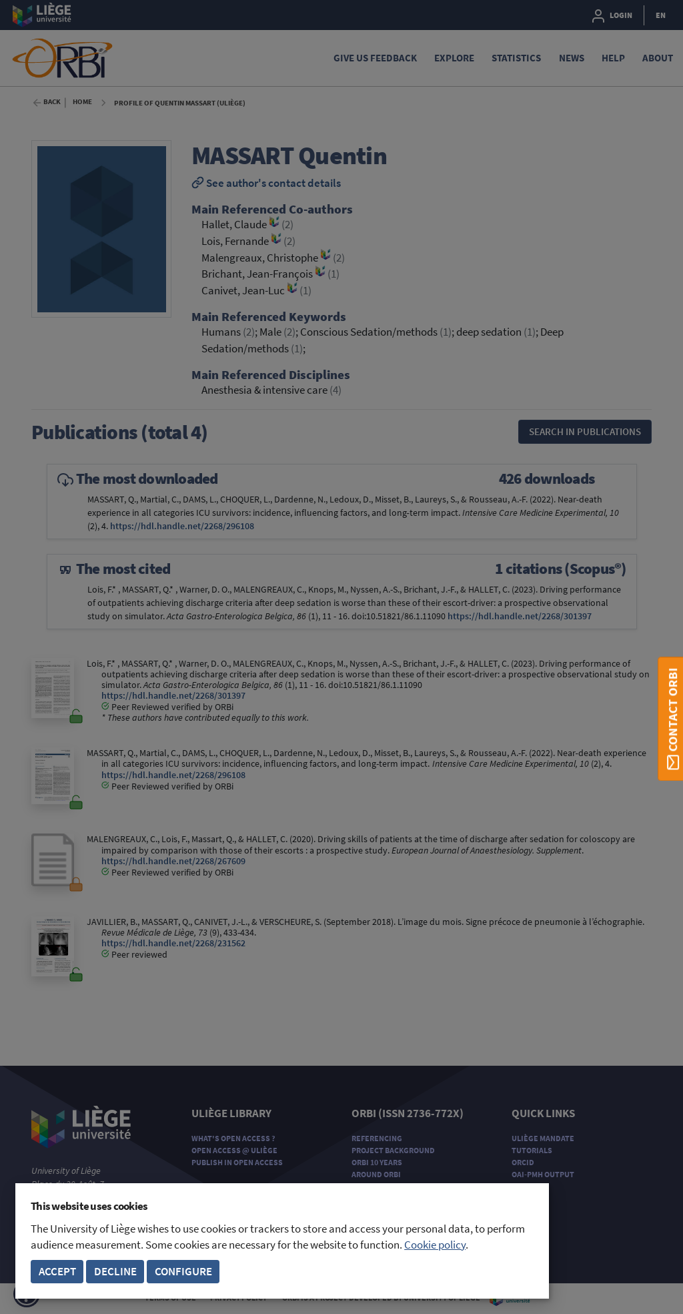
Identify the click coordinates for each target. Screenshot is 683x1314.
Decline (115, 1272)
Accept (57, 1272)
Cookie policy (435, 1245)
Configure (183, 1272)
